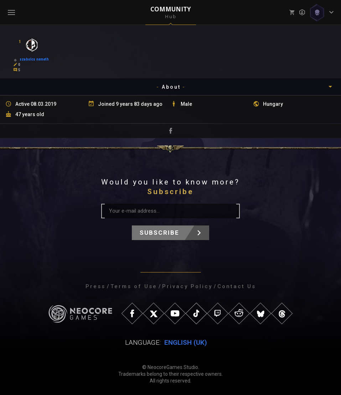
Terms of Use (133, 286)
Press (95, 286)
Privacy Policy (187, 286)
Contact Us (236, 286)
